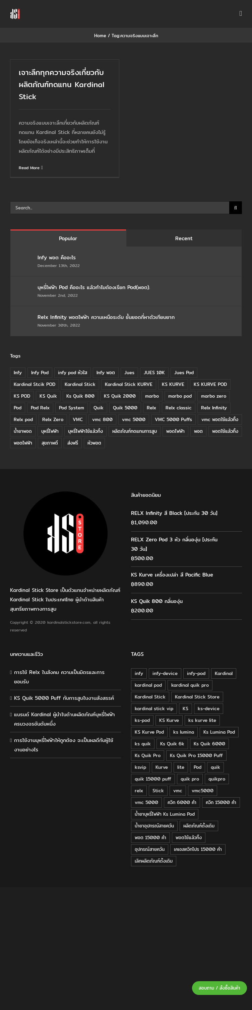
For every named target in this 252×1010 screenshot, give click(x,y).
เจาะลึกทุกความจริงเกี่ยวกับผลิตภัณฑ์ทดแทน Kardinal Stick (61, 84)
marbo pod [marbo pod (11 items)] (180, 396)
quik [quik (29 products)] (215, 767)
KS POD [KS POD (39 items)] (22, 396)
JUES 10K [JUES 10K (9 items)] (154, 372)
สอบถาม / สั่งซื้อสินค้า (219, 988)
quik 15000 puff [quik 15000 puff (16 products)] (153, 779)
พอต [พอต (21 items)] (198, 431)
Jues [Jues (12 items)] (129, 372)
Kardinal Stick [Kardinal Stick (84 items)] (80, 384)
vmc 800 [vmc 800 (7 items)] (102, 419)
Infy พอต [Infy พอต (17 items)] (106, 372)
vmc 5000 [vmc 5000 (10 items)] (133, 419)
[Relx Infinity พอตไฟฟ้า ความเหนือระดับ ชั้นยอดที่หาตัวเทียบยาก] (24, 318)
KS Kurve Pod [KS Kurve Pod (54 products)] (149, 732)
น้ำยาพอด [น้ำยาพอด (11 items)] (23, 431)
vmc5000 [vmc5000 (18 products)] (202, 790)
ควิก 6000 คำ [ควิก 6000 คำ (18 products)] (182, 802)
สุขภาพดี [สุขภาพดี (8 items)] (50, 443)
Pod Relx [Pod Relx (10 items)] (40, 407)
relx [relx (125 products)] (139, 790)
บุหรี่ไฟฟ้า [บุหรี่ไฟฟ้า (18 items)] (50, 431)
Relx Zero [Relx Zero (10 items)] (52, 419)
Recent (184, 238)
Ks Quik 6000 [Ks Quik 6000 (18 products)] (209, 743)
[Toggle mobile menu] (240, 13)
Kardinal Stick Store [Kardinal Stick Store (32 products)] (197, 696)
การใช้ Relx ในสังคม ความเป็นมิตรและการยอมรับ (59, 676)
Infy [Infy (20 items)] (18, 372)
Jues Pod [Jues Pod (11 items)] (184, 372)
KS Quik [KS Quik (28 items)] (48, 396)
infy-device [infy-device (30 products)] (165, 673)
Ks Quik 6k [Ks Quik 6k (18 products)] (172, 743)
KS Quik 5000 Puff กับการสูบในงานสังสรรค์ (64, 698)
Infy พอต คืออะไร (58, 257)
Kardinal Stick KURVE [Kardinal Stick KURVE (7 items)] (128, 384)
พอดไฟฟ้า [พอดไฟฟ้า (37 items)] (175, 431)
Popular (68, 238)
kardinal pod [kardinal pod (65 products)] (148, 685)
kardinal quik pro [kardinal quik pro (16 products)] (190, 685)
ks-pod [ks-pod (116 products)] (142, 720)
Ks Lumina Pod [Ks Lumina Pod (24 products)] (219, 732)
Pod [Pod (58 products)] (197, 767)
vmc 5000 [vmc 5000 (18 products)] (146, 802)
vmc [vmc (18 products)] (177, 790)
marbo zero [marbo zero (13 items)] (213, 396)
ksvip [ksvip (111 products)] (140, 767)
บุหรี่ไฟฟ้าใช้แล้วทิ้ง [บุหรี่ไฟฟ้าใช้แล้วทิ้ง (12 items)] (85, 431)
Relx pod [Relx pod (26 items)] (23, 419)
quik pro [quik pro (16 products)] (190, 779)
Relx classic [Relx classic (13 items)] (179, 407)
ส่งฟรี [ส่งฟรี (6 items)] (72, 443)
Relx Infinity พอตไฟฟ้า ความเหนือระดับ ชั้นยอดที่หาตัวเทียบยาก (106, 317)
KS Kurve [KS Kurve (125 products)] (169, 720)
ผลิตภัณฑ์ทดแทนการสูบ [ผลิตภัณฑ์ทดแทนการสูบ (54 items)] (134, 431)
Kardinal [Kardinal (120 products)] (224, 673)
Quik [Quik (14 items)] (98, 407)
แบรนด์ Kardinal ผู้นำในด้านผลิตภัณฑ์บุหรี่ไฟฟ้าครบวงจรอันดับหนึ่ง (64, 719)
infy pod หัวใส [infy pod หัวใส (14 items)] (72, 372)
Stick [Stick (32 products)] (158, 790)
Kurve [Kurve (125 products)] (161, 767)
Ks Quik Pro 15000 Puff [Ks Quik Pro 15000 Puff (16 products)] (196, 755)
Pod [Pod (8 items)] (17, 407)
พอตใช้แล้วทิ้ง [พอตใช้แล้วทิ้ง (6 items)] (225, 431)
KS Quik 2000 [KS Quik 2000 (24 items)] (120, 396)
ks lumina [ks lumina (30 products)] (183, 732)
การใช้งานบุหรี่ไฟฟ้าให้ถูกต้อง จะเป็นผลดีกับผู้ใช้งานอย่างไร (63, 744)
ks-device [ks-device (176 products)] (208, 708)
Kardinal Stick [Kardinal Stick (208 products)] (150, 696)
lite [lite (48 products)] (180, 767)
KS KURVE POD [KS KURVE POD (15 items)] (210, 384)
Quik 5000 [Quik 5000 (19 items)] (125, 407)
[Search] (235, 207)
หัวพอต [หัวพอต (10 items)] (94, 443)
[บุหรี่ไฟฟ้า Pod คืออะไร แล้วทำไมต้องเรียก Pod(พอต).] (24, 288)
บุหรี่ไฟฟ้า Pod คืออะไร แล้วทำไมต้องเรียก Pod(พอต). (94, 287)
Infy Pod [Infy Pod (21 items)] (40, 372)
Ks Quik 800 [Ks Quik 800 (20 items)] (80, 396)
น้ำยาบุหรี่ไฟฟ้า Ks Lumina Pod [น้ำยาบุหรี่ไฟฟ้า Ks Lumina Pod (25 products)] (165, 814)
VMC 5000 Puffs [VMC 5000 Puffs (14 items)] (173, 419)
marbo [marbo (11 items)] (152, 396)
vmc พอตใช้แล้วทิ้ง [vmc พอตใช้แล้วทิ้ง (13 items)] (219, 419)
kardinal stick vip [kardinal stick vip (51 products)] (154, 708)
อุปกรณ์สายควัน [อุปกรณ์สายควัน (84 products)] (150, 849)
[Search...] (119, 207)
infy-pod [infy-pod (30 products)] (196, 673)
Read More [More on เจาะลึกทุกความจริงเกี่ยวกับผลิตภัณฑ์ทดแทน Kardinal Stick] (29, 167)
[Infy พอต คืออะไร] (24, 258)
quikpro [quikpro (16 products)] (216, 779)
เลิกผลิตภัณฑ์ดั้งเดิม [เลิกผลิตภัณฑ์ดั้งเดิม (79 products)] (154, 861)
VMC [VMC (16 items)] (78, 419)
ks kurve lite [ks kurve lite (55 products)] (202, 720)
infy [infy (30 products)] (139, 673)
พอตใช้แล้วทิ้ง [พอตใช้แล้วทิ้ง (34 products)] (189, 837)
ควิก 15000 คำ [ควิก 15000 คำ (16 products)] (221, 802)
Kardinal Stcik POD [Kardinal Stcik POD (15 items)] (34, 384)
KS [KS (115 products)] (185, 708)
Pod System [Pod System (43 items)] (71, 407)
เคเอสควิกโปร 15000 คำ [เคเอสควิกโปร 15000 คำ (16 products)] (198, 849)
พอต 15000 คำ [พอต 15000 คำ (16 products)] (150, 837)
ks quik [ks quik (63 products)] (143, 743)
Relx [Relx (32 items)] (151, 407)
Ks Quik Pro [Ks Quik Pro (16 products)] (148, 755)
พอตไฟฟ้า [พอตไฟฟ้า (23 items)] (23, 443)
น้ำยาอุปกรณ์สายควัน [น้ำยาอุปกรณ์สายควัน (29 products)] (154, 825)
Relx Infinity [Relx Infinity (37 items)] (214, 407)
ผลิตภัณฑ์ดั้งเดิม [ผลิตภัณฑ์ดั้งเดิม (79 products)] (198, 825)
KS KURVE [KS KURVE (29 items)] (173, 384)
